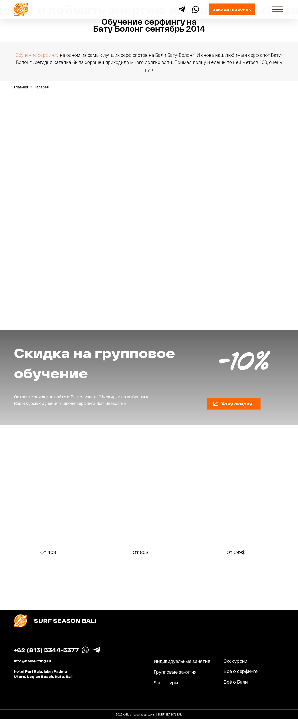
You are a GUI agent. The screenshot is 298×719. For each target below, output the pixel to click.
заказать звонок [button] (232, 9)
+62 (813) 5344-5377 (46, 650)
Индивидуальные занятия (182, 661)
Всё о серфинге (240, 671)
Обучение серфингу (37, 55)
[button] (215, 403)
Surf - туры (166, 682)
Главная (21, 87)
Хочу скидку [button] (236, 403)
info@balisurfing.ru (32, 661)
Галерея (42, 87)
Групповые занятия (175, 672)
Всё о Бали (236, 682)
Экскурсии (235, 661)
